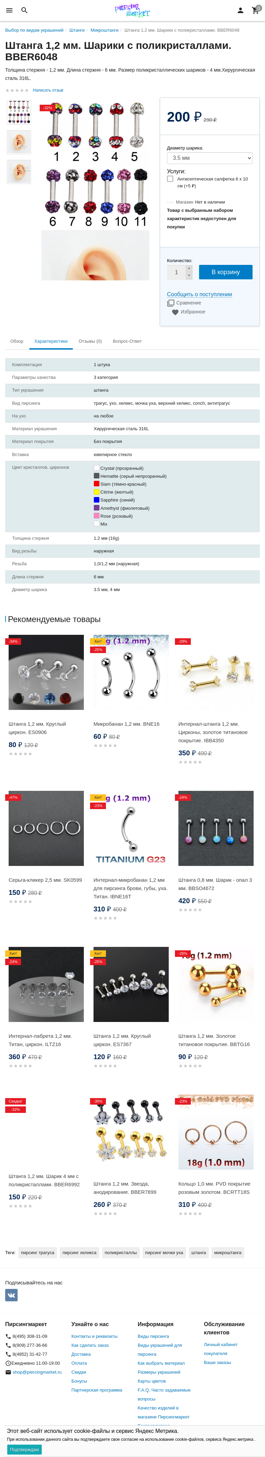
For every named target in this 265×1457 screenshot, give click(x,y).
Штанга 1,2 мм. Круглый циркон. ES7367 (122, 1040)
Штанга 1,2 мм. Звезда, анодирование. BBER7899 (125, 1188)
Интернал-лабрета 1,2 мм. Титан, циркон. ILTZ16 (40, 1040)
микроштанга (228, 1252)
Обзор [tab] (16, 341)
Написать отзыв (48, 90)
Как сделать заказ (90, 1345)
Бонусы (79, 1381)
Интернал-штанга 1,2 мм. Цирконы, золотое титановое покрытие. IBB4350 (213, 732)
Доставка (81, 1354)
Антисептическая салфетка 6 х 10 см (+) (212, 182)
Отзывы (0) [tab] (90, 341)
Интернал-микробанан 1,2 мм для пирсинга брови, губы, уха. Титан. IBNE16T (131, 888)
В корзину (226, 272)
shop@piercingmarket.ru (37, 1372)
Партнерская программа (96, 1390)
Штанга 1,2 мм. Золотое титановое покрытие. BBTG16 (214, 1040)
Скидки (78, 1372)
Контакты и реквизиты (94, 1336)
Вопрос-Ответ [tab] (127, 341)
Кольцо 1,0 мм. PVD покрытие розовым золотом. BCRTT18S (214, 1188)
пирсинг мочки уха (164, 1252)
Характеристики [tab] (51, 341)
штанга (199, 1252)
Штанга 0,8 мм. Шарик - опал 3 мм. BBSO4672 (215, 884)
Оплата (79, 1363)
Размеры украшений (159, 1372)
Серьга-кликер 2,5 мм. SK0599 (45, 880)
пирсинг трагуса (37, 1252)
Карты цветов (152, 1381)
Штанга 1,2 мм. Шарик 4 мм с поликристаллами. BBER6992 (44, 1180)
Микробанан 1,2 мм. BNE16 (126, 724)
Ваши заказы (217, 1362)
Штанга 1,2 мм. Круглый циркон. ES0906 (37, 728)
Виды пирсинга (153, 1336)
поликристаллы (121, 1252)
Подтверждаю (24, 1449)
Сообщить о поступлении (199, 294)
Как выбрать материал (161, 1363)
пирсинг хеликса (79, 1252)
